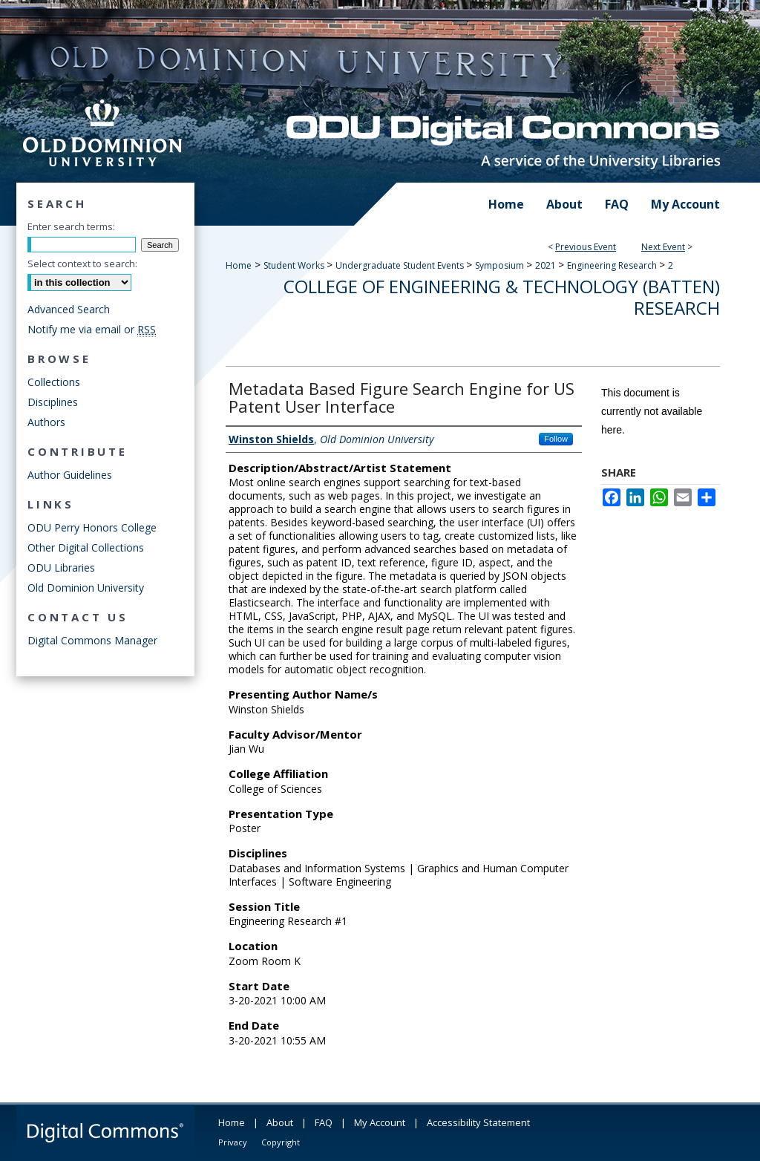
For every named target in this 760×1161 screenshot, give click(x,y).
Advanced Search (68, 309)
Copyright (280, 1142)
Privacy (232, 1142)
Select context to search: (82, 263)
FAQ (323, 1122)
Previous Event (585, 247)
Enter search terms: (71, 226)
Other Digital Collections (85, 547)
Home (239, 265)
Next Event (663, 247)
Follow (556, 438)
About (279, 1122)
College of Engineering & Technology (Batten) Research (502, 297)
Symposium (500, 265)
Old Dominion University (85, 587)
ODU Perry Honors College (92, 527)
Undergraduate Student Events (400, 265)
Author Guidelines (69, 475)
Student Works (295, 265)
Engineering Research (613, 265)
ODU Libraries (61, 567)
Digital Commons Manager (92, 640)
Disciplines (52, 402)
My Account (379, 1122)
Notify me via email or (91, 329)
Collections (53, 382)
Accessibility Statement (478, 1122)
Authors (46, 422)
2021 (546, 265)
